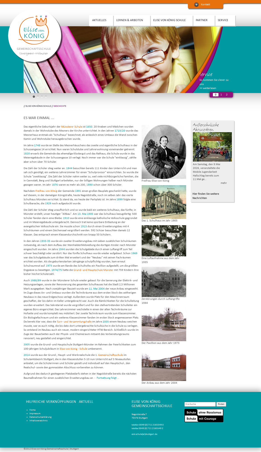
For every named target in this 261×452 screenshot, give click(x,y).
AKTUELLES (100, 20)
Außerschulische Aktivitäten (206, 127)
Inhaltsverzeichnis (38, 421)
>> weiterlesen (208, 88)
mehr (224, 183)
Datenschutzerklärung (40, 417)
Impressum (35, 413)
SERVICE (224, 20)
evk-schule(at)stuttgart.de (144, 434)
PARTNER (202, 20)
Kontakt (205, 4)
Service (206, 74)
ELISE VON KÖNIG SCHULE (170, 20)
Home (32, 410)
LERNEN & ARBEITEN (130, 20)
